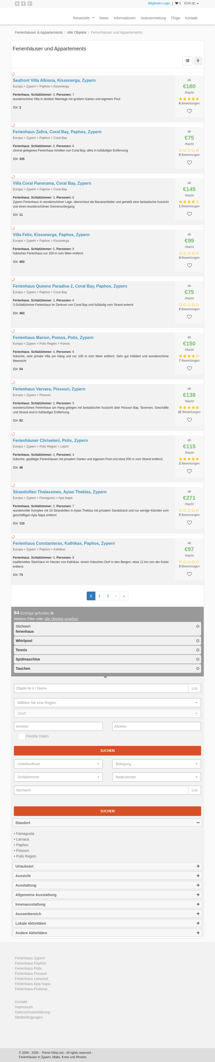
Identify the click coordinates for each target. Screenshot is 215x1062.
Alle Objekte (76, 32)
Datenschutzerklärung (32, 1012)
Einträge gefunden (33, 613)
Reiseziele (84, 19)
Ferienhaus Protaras (31, 989)
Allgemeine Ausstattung (107, 895)
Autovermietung (153, 18)
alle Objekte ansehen (61, 619)
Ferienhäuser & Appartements (39, 32)
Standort (107, 823)
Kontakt (191, 18)
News (104, 18)
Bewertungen (189, 103)
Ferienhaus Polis (28, 968)
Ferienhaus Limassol (31, 979)
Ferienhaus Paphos (30, 963)
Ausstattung (107, 885)
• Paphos (21, 845)
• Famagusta (24, 834)
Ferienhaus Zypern (30, 958)
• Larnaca (21, 839)
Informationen (125, 18)
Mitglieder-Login (159, 3)
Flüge (175, 18)
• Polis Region (25, 856)
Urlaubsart (107, 866)
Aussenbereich (107, 914)
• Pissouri (21, 851)
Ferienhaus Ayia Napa (32, 984)
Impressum (24, 1007)
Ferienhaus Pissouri (31, 973)
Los (195, 688)
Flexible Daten (34, 736)
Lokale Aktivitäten (107, 923)
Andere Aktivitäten (107, 933)
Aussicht (107, 876)
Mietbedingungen (28, 1017)
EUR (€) (191, 3)
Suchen (107, 750)
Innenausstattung (107, 904)
